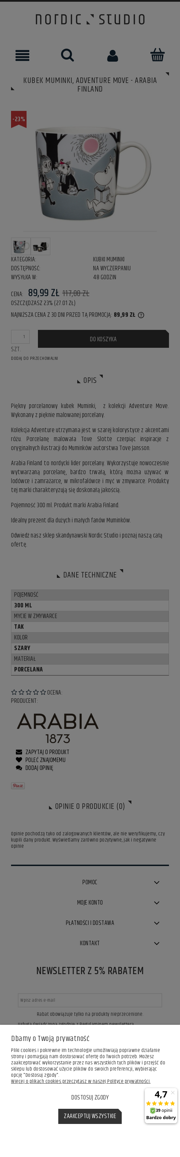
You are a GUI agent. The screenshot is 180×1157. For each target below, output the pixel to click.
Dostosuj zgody (90, 1098)
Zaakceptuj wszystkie (90, 1116)
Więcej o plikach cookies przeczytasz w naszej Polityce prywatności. (81, 1081)
